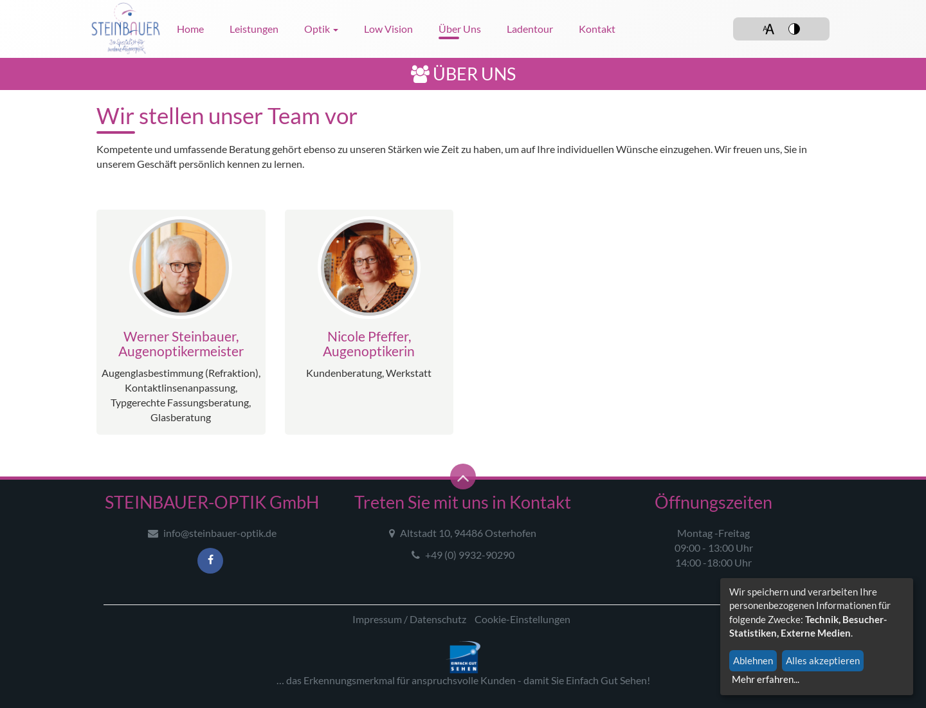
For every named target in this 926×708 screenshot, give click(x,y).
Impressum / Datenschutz (409, 619)
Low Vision (388, 29)
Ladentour (530, 29)
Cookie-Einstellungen (522, 619)
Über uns (460, 29)
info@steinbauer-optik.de (212, 533)
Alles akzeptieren (823, 660)
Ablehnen (753, 660)
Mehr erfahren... (765, 679)
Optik (321, 29)
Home (190, 29)
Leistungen (254, 29)
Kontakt (597, 29)
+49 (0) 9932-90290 (463, 555)
